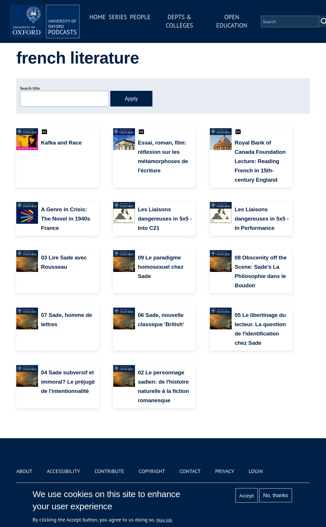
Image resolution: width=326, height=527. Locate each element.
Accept (246, 495)
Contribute (109, 471)
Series (118, 17)
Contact (190, 471)
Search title (30, 88)
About (24, 471)
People (140, 17)
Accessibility (63, 471)
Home (97, 17)
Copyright (152, 471)
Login (255, 471)
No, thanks (275, 495)
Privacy (224, 471)
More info (164, 520)
